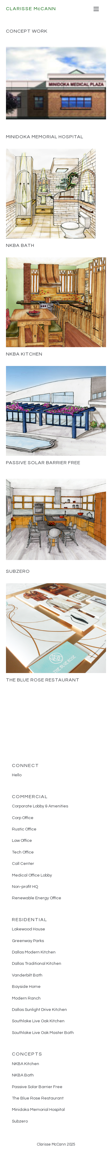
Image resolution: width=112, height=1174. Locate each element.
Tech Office (23, 852)
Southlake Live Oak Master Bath (43, 1033)
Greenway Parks (28, 941)
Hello (17, 775)
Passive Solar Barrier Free (43, 462)
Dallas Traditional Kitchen (36, 964)
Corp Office (22, 818)
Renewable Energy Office (36, 898)
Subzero (18, 571)
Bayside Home (26, 987)
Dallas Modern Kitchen (34, 952)
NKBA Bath (20, 245)
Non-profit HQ (25, 887)
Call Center (23, 864)
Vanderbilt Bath (27, 975)
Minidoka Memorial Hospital (44, 136)
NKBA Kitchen (24, 354)
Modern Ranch (26, 998)
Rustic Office (24, 829)
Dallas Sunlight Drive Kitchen (39, 1010)
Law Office (22, 841)
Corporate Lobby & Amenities (40, 806)
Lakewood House (28, 929)
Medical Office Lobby (32, 875)
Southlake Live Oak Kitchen (38, 1021)
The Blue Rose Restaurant (42, 680)
